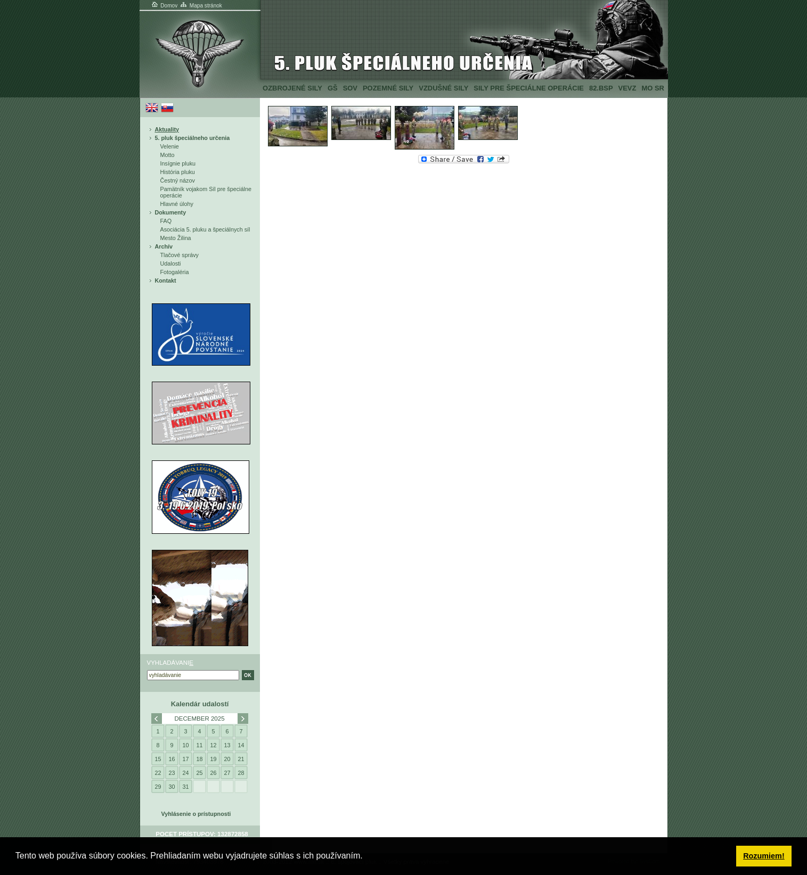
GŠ (333, 88)
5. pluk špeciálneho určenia (192, 138)
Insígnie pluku (178, 163)
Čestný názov (177, 180)
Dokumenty (170, 212)
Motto (167, 155)
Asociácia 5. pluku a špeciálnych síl (205, 229)
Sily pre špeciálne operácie (529, 88)
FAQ (166, 221)
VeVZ (627, 88)
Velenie (169, 146)
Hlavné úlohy (176, 204)
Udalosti (170, 263)
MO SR (652, 88)
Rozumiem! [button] (764, 856)
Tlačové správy (179, 255)
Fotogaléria (174, 272)
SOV (350, 88)
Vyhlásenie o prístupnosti (196, 814)
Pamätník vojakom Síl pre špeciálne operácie (205, 192)
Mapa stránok (200, 6)
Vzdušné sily (443, 88)
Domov (164, 6)
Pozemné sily (388, 88)
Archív (164, 246)
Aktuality (167, 129)
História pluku (177, 172)
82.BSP (601, 88)
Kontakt (165, 280)
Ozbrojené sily (292, 88)
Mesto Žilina (175, 238)
